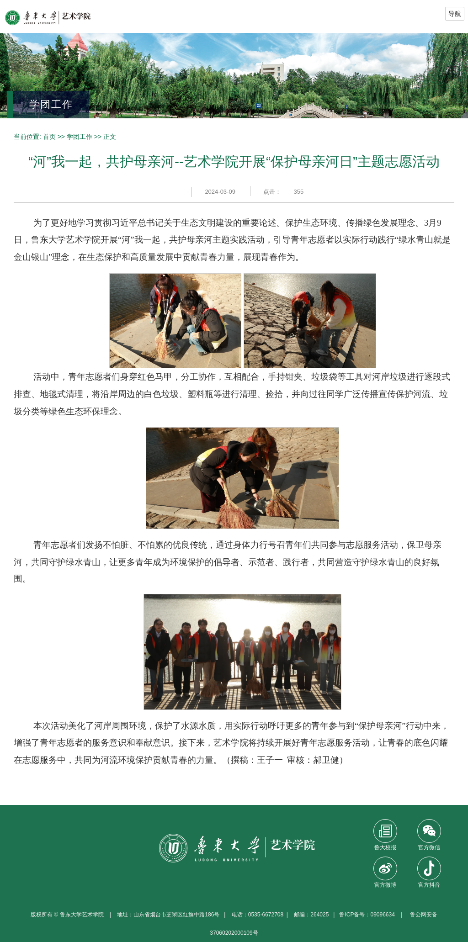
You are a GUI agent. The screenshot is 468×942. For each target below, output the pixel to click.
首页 (49, 136)
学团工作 (79, 136)
